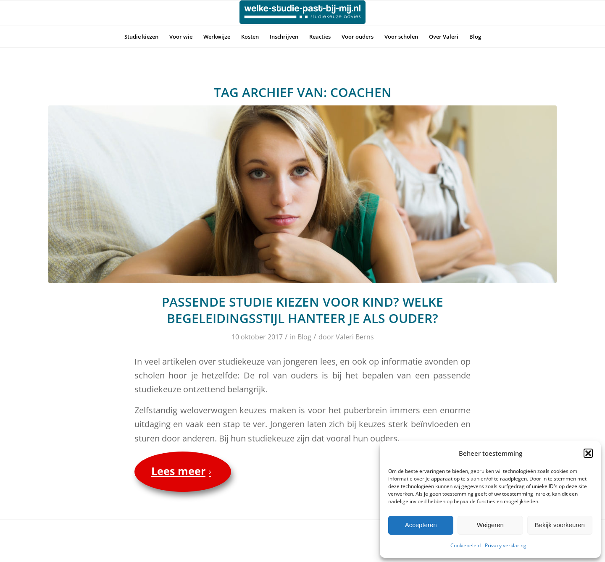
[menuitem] (141, 36)
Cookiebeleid (465, 545)
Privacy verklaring (505, 545)
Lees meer (182, 471)
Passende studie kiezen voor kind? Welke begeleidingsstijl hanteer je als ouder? (302, 310)
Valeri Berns (355, 336)
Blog (304, 336)
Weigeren (490, 524)
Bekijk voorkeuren (560, 524)
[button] (588, 453)
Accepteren (421, 524)
